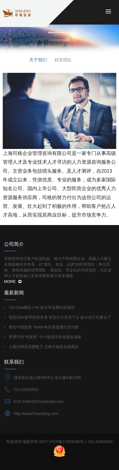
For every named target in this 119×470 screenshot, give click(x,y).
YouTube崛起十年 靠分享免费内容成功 (42, 307)
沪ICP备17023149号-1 (68, 441)
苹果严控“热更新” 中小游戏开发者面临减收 (45, 337)
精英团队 (63, 60)
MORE (13, 281)
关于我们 (38, 60)
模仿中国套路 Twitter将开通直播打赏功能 (44, 327)
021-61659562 (26, 389)
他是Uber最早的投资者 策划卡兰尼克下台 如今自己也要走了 (60, 317)
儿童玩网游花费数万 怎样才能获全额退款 (44, 347)
